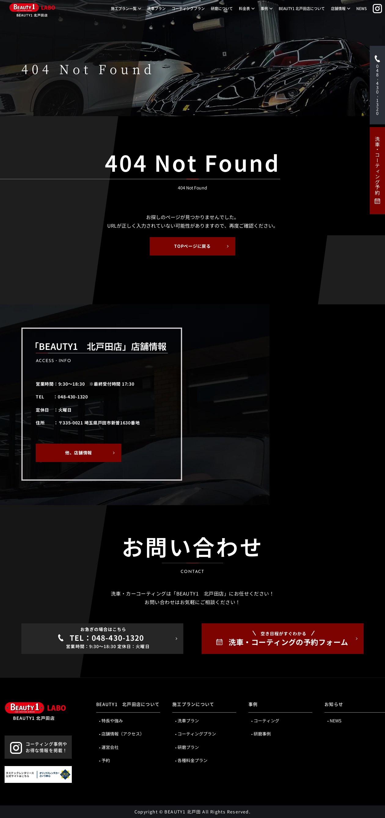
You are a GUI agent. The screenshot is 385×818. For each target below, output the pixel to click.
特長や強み (112, 720)
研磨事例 (262, 734)
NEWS (361, 8)
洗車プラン (156, 8)
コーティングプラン (188, 8)
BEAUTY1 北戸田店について (302, 8)
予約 (105, 760)
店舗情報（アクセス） (122, 734)
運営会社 (110, 747)
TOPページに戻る (192, 246)
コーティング (266, 720)
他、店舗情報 (78, 452)
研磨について (222, 8)
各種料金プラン (192, 760)
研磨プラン (188, 747)
